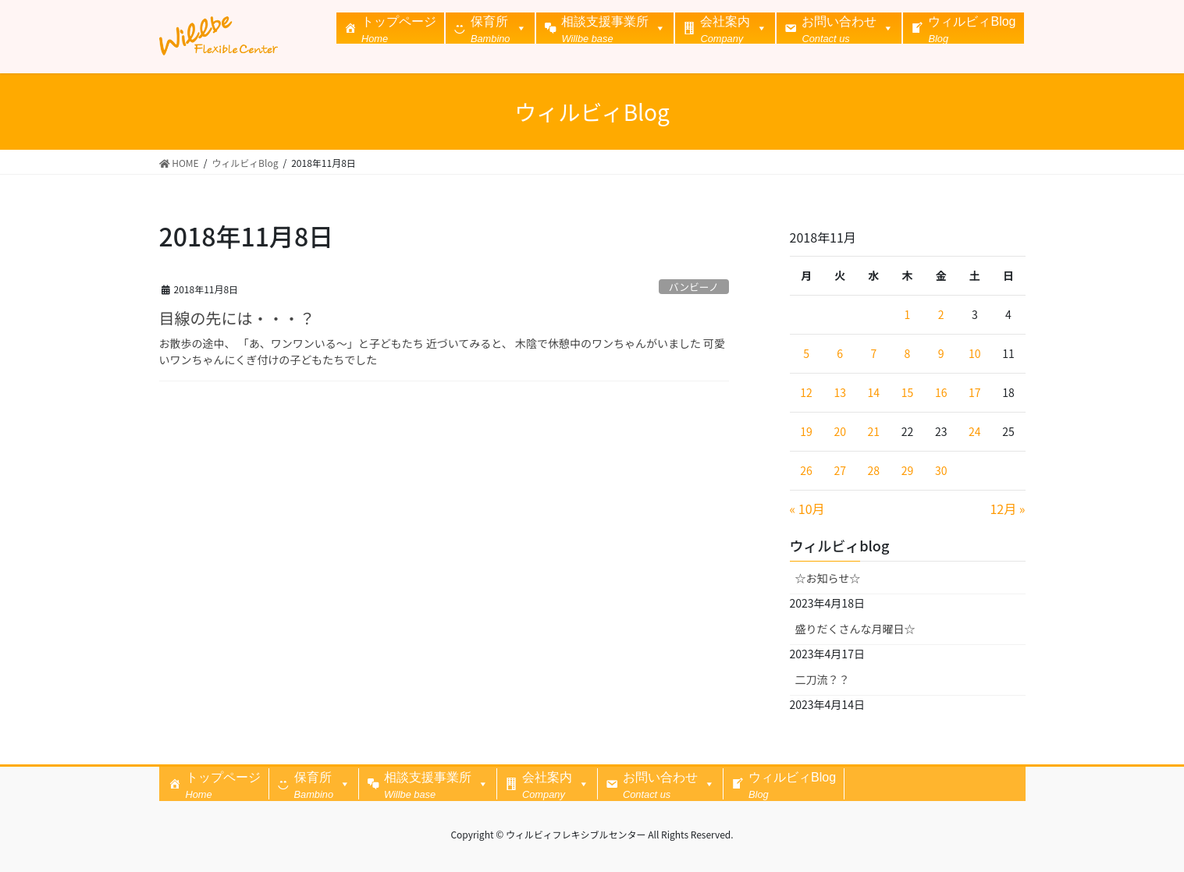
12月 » (1007, 508)
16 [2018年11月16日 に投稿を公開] (941, 392)
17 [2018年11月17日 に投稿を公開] (975, 392)
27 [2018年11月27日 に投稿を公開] (840, 470)
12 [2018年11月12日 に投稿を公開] (806, 392)
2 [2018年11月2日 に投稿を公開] (941, 314)
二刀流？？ (822, 679)
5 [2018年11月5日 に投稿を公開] (806, 353)
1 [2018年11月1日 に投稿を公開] (908, 314)
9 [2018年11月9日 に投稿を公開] (941, 353)
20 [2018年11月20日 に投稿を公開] (840, 431)
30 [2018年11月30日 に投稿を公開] (941, 470)
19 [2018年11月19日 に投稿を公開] (806, 431)
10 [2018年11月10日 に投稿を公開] (975, 353)
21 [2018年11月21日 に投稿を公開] (874, 431)
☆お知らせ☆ (828, 578)
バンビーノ (694, 286)
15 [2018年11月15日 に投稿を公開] (907, 392)
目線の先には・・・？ (237, 318)
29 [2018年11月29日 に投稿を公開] (907, 470)
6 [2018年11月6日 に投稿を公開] (840, 353)
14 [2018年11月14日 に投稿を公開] (874, 392)
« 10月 (807, 508)
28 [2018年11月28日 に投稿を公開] (874, 470)
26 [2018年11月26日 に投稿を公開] (806, 470)
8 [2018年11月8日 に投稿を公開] (908, 353)
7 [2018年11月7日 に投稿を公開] (873, 353)
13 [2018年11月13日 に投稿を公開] (840, 392)
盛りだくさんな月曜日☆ (855, 628)
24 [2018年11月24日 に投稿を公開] (975, 431)
